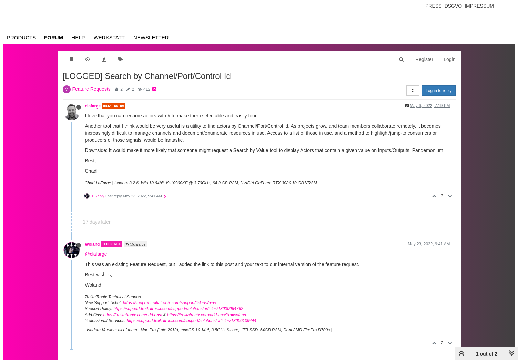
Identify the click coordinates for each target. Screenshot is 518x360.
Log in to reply (438, 90)
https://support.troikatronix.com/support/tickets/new (169, 302)
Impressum (479, 6)
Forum (53, 37)
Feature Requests (91, 89)
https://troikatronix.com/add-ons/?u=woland (206, 314)
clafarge (93, 106)
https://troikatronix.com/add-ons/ (132, 314)
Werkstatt (109, 37)
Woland (92, 244)
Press (433, 6)
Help (78, 37)
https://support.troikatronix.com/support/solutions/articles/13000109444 (191, 320)
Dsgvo (453, 6)
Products (21, 37)
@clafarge (135, 244)
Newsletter (151, 37)
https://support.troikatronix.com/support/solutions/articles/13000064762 (178, 308)
